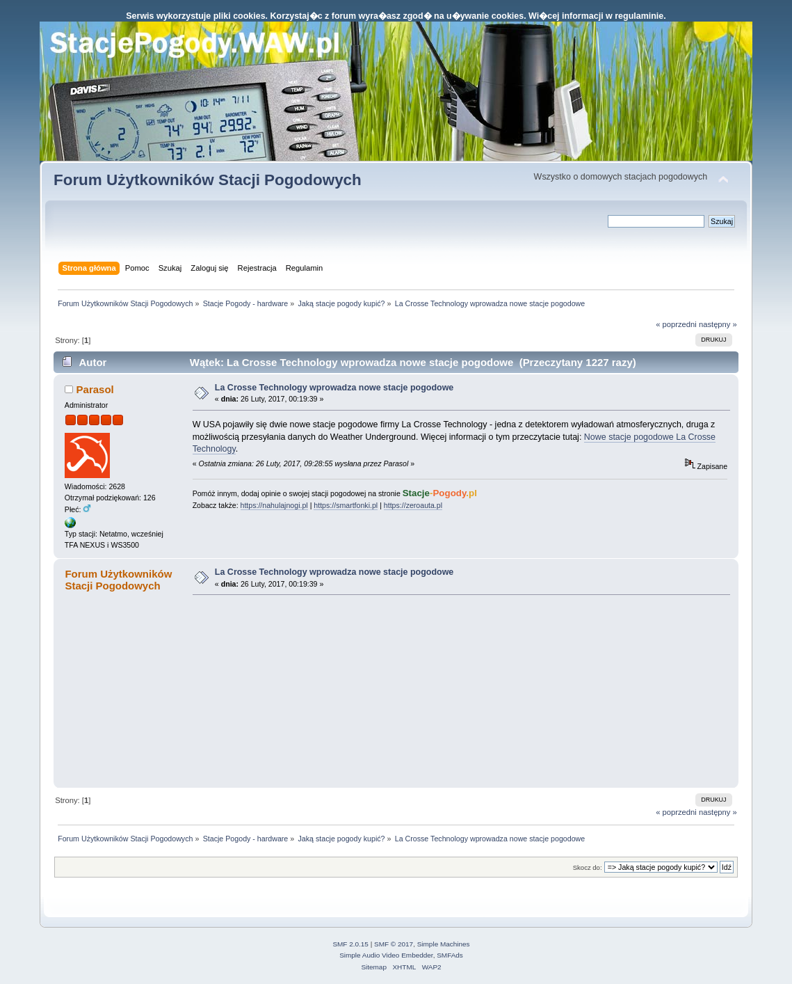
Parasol (95, 389)
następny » (718, 324)
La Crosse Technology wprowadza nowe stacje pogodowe (334, 387)
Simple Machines (443, 944)
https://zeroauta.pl (413, 505)
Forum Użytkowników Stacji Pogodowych (208, 180)
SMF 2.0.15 (350, 944)
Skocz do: (587, 867)
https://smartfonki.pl (346, 505)
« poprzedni (676, 324)
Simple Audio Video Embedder (386, 955)
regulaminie (639, 16)
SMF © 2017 (393, 944)
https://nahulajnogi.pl (274, 505)
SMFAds (450, 955)
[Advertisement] (297, 691)
